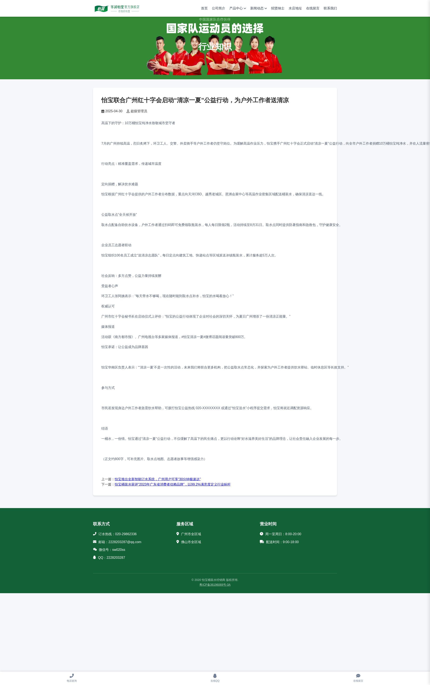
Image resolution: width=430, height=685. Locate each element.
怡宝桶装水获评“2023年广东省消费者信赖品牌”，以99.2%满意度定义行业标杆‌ (173, 484)
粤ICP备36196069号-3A (214, 584)
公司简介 (218, 8)
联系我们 (330, 8)
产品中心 (236, 8)
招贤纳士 (277, 8)
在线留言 (312, 8)
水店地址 (295, 8)
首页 (204, 8)
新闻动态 (257, 8)
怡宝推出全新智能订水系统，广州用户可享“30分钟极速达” (158, 479)
